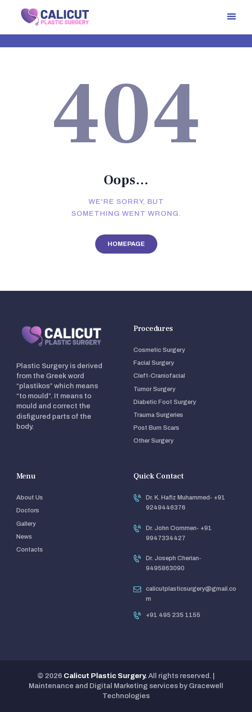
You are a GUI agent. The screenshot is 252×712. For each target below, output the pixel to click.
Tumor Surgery (154, 389)
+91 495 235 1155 (173, 615)
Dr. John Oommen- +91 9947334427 (179, 533)
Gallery (26, 524)
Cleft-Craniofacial (159, 375)
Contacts (29, 549)
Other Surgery (153, 440)
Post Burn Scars (156, 428)
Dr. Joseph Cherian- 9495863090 (173, 563)
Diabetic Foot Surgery (164, 402)
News (24, 536)
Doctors (27, 510)
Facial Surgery (153, 363)
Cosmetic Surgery (159, 350)
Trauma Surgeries (158, 415)
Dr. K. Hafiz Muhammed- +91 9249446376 (185, 502)
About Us (29, 497)
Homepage (126, 244)
